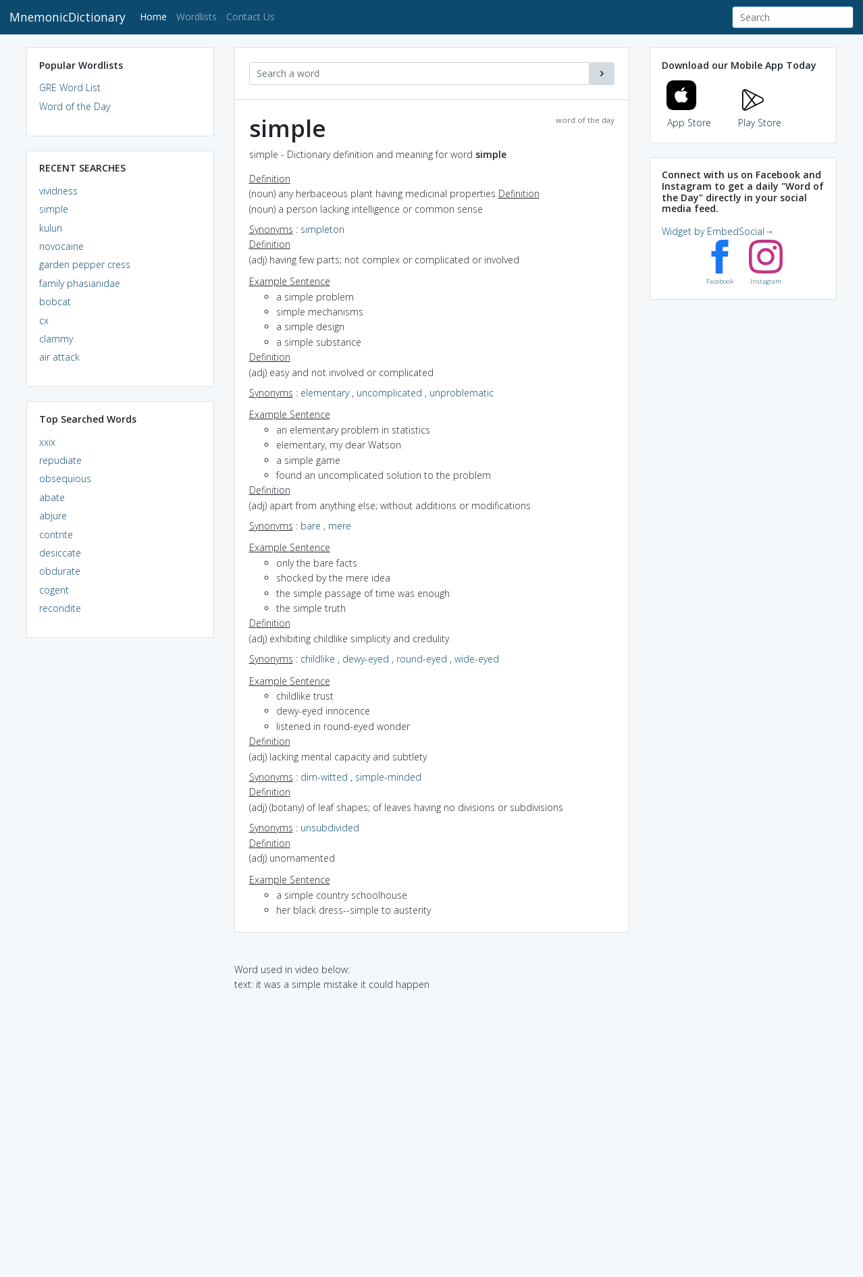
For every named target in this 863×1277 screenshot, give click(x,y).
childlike (317, 658)
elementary (324, 392)
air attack (59, 356)
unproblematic (461, 392)
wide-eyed (476, 658)
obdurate (59, 571)
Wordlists (196, 16)
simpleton (322, 229)
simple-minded (388, 777)
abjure (53, 515)
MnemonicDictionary (67, 17)
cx (44, 320)
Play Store (759, 114)
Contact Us (250, 16)
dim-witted (324, 777)
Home (156, 16)
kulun (50, 227)
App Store (688, 114)
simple (53, 209)
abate (52, 497)
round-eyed (421, 658)
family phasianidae (79, 283)
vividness (58, 190)
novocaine (61, 246)
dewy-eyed (365, 658)
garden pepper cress (84, 264)
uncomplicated (389, 392)
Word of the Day (74, 106)
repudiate (60, 460)
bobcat (55, 301)
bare (310, 525)
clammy (56, 338)
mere (339, 525)
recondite (60, 608)
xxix (47, 442)
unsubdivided (329, 827)
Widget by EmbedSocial (718, 231)
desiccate (60, 552)
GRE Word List (70, 87)
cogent (54, 589)
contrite (56, 534)
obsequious (65, 478)
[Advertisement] (120, 855)
